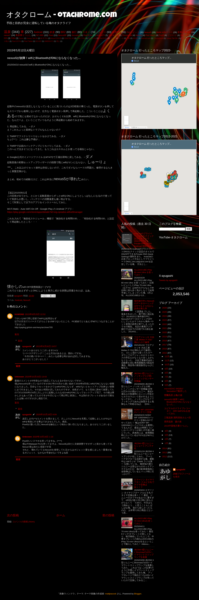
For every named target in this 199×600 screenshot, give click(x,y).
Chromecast (127, 35)
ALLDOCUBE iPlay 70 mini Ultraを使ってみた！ (143, 521)
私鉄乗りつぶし (23, 35)
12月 (167, 356)
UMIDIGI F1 (48, 41)
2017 (164, 344)
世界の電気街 (184, 32)
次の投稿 (13, 515)
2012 (164, 456)
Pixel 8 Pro (92, 38)
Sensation (76, 35)
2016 (164, 349)
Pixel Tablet (28, 41)
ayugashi (27, 346)
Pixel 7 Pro (81, 38)
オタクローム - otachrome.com (61, 15)
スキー (86, 32)
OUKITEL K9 (69, 38)
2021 (164, 328)
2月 (167, 439)
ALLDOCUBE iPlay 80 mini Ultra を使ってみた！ (143, 272)
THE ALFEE (113, 35)
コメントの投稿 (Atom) (24, 522)
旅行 (74, 32)
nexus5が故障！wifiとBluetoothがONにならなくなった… (178, 402)
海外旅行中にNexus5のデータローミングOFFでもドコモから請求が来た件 (144, 305)
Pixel (51, 35)
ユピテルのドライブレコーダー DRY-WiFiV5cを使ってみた (177, 411)
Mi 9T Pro (44, 38)
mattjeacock (110, 594)
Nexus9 (139, 35)
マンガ (120, 38)
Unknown (19, 377)
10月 (167, 364)
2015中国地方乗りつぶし (176, 426)
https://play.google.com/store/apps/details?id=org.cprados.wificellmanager (45, 212)
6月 (167, 381)
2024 (164, 316)
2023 (164, 320)
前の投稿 (108, 515)
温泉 (7, 32)
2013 (164, 452)
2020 (164, 332)
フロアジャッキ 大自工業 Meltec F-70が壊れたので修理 (144, 339)
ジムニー (101, 32)
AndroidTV (100, 35)
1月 (167, 443)
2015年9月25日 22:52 (35, 314)
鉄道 (52, 32)
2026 (164, 308)
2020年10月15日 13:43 (36, 377)
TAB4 (13, 38)
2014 (164, 448)
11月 (167, 360)
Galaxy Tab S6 (32, 38)
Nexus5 (147, 32)
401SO (135, 38)
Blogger (137, 594)
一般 (128, 38)
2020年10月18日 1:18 (43, 437)
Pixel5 (161, 35)
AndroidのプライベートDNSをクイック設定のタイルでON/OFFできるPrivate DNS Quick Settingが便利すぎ (144, 239)
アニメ (112, 38)
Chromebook (158, 38)
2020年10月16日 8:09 (46, 414)
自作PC (116, 32)
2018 (164, 340)
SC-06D (40, 35)
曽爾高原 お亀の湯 (173, 395)
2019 (164, 336)
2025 (164, 312)
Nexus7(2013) (56, 38)
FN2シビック (132, 32)
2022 (164, 324)
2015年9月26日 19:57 (46, 346)
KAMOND (19, 314)
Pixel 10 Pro (16, 41)
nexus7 (7, 35)
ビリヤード (172, 35)
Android (38, 32)
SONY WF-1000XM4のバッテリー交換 (143, 411)
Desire (21, 38)
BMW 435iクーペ (164, 32)
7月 (167, 377)
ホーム (60, 515)
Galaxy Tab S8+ (172, 38)
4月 (167, 431)
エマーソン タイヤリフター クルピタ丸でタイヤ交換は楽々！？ (144, 483)
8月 (167, 373)
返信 (17, 334)
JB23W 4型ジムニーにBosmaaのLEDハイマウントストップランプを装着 (144, 553)
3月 (167, 435)
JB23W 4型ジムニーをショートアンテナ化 (144, 446)
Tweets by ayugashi (168, 280)
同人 (58, 41)
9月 (167, 369)
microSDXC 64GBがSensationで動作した (175, 390)
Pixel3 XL (184, 35)
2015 (164, 353)
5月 (167, 385)
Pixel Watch (150, 35)
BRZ (63, 32)
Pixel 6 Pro (88, 35)
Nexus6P (62, 35)
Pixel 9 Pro (103, 38)
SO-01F (39, 41)
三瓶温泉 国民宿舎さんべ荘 (177, 417)
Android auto (146, 38)
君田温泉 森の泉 (173, 421)
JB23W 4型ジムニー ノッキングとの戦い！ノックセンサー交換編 (144, 377)
